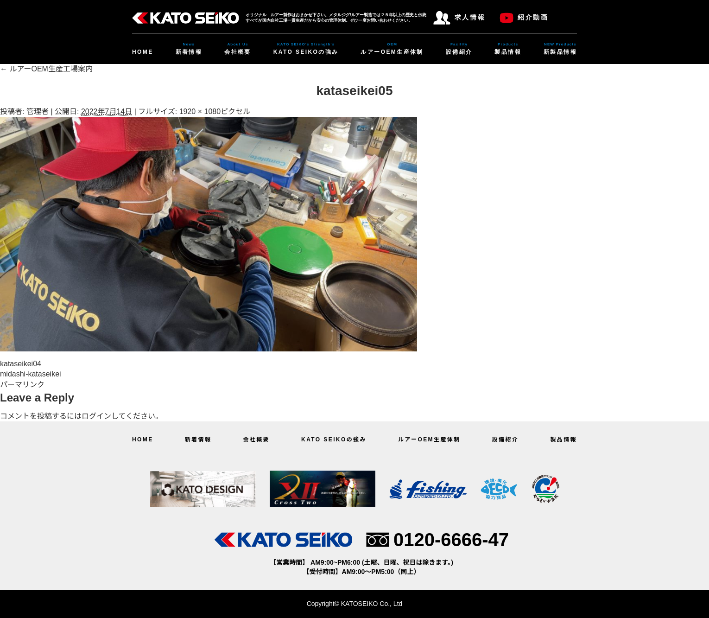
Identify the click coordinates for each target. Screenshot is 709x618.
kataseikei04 (20, 364)
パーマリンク (22, 385)
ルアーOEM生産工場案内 (46, 69)
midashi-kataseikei (30, 374)
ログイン (96, 416)
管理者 (37, 111)
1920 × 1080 (200, 111)
